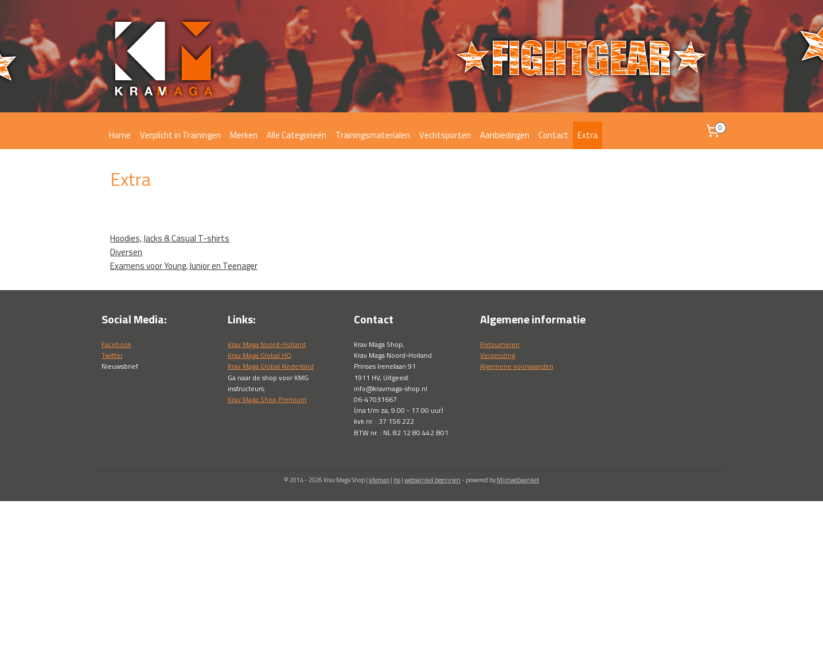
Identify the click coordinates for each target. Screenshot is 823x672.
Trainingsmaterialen (373, 135)
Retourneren (500, 344)
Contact (553, 135)
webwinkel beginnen (432, 480)
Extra (588, 135)
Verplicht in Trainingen (180, 135)
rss (396, 480)
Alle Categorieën (296, 135)
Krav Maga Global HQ (259, 355)
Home (120, 135)
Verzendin (496, 355)
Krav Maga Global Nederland (271, 366)
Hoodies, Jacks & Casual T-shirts (169, 238)
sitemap (379, 480)
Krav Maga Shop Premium (267, 399)
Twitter (112, 355)
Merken (244, 135)
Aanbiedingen (504, 135)
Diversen (126, 252)
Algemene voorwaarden (516, 366)
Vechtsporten (445, 135)
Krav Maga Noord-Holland (267, 344)
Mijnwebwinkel (518, 480)
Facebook (116, 344)
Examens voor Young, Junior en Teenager (184, 265)
